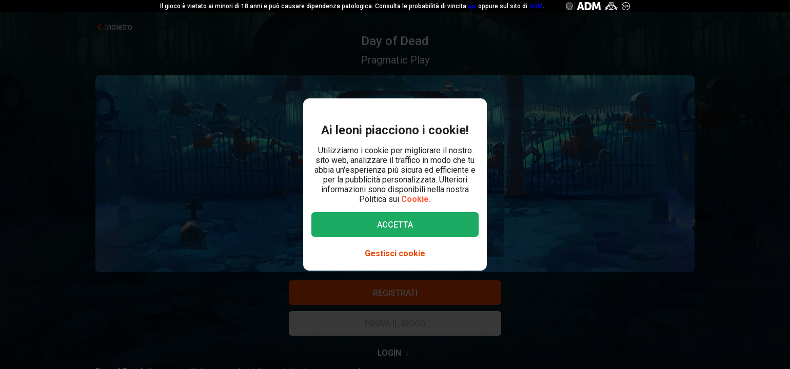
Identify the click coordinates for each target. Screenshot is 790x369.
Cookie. (416, 199)
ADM (536, 6)
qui (472, 6)
